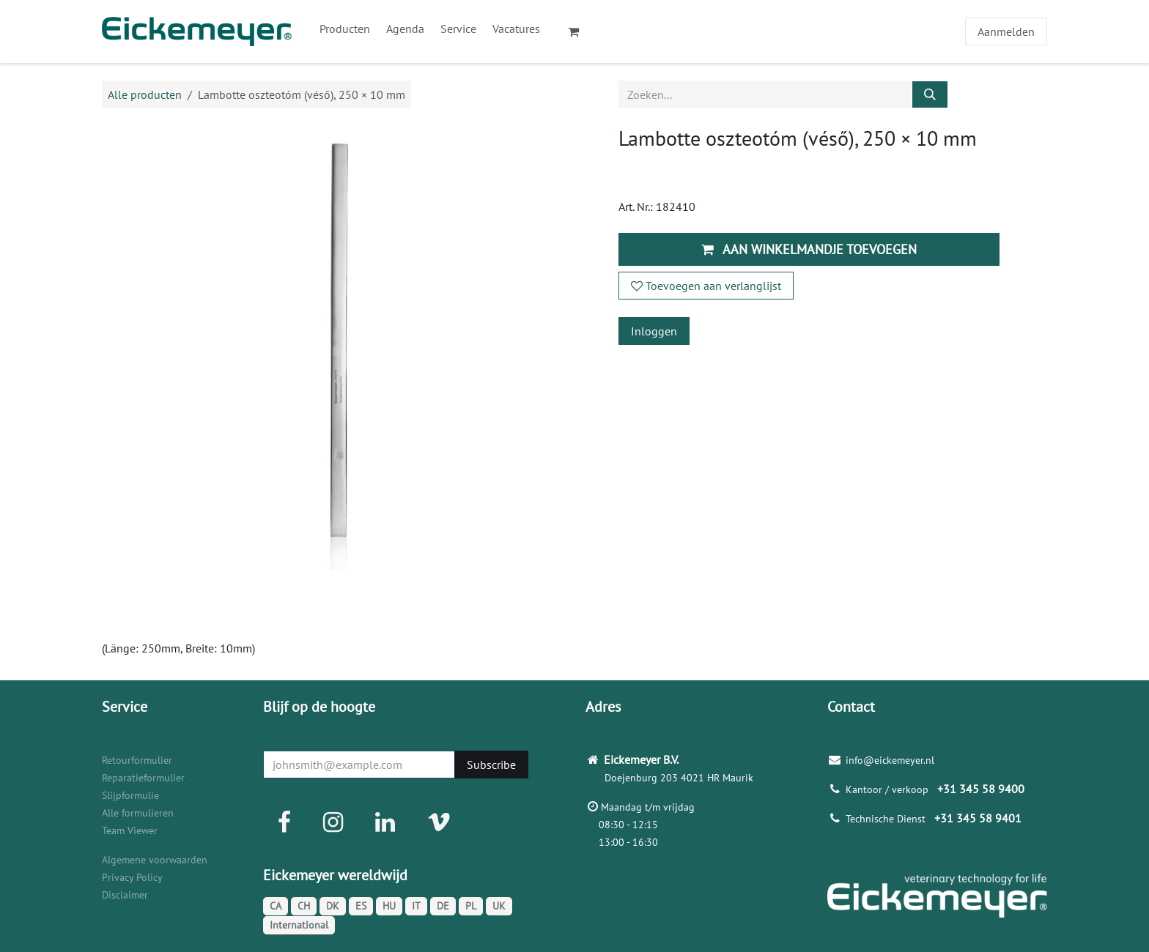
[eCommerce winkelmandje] (579, 31)
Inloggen (654, 331)
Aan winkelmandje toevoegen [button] (809, 249)
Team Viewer (130, 830)
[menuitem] (345, 28)
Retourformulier (137, 760)
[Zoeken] (930, 94)
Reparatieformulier (143, 777)
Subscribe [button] (491, 764)
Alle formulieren (138, 812)
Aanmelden (1006, 31)
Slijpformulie (130, 795)
